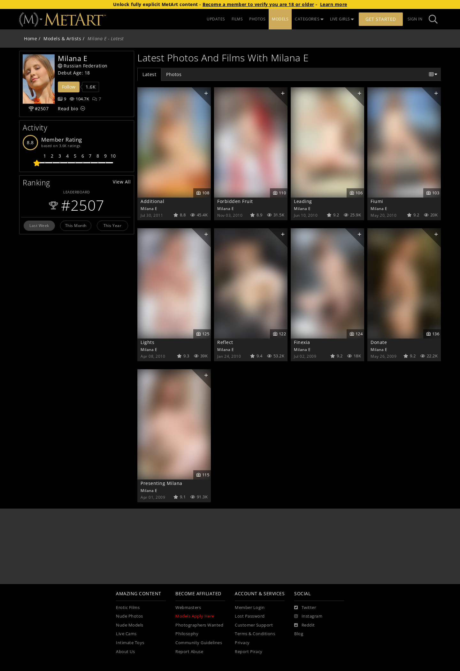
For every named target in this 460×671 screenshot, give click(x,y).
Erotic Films (128, 607)
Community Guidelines (198, 642)
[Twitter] (305, 608)
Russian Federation (83, 66)
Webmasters (188, 607)
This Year (112, 225)
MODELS (280, 19)
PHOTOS (257, 19)
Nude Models (129, 625)
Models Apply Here (194, 616)
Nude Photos (129, 616)
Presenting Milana (161, 483)
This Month (76, 225)
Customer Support (254, 625)
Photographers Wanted (199, 625)
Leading (303, 201)
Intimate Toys (130, 642)
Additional (152, 201)
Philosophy (186, 633)
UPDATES (216, 19)
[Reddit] (304, 625)
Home (30, 38)
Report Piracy (249, 651)
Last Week (39, 225)
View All (122, 182)
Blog (298, 633)
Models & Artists (62, 38)
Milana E (149, 208)
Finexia (302, 342)
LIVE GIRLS (342, 19)
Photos (173, 74)
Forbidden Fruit (235, 201)
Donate (379, 342)
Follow (68, 87)
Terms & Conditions (255, 633)
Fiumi (377, 201)
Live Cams (126, 633)
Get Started (380, 19)
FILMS (237, 19)
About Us (125, 651)
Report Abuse (189, 651)
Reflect (225, 342)
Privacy (242, 642)
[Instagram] (308, 616)
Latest (149, 74)
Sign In (415, 19)
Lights (147, 342)
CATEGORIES (309, 19)
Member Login (249, 607)
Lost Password (250, 616)
